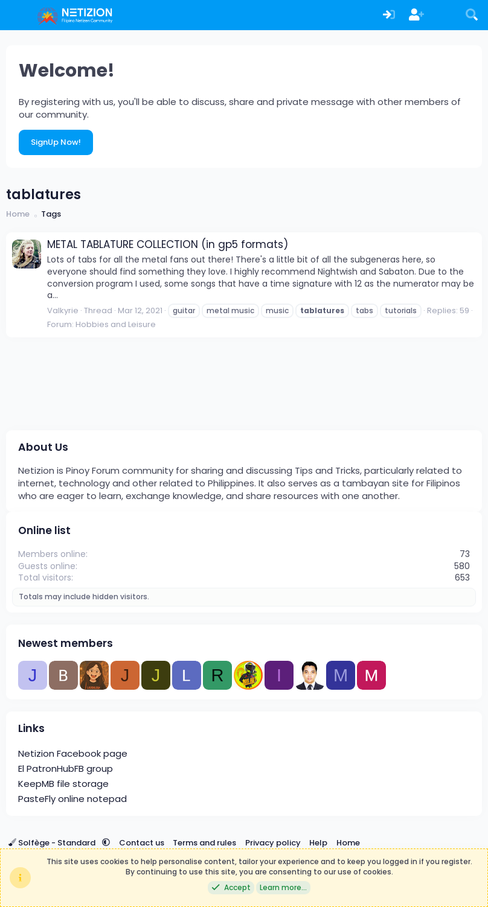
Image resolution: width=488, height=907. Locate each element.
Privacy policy (273, 842)
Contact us (141, 842)
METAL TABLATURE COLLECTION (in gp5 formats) (167, 244)
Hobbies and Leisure (115, 324)
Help (318, 842)
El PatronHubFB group (65, 768)
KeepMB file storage (63, 783)
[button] (106, 843)
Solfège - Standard (52, 842)
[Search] (472, 15)
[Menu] (16, 15)
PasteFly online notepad (72, 798)
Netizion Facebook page (72, 753)
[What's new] (444, 15)
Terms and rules (204, 842)
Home (348, 842)
